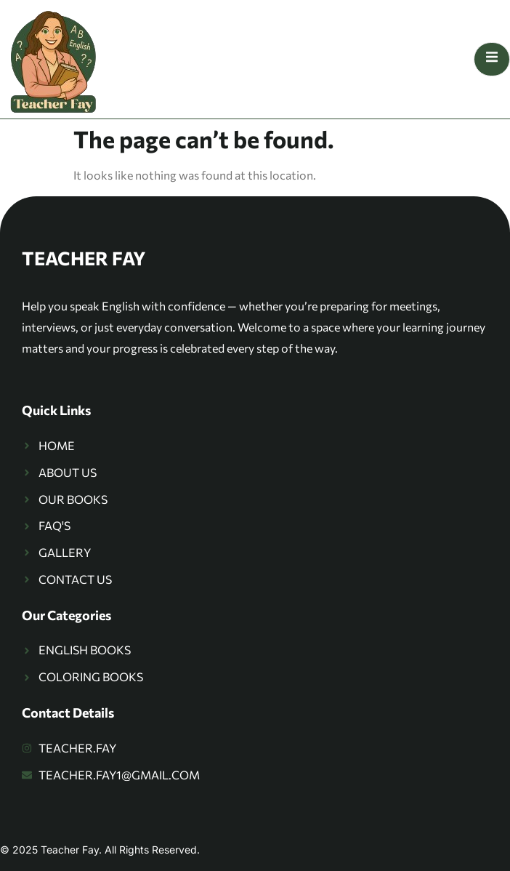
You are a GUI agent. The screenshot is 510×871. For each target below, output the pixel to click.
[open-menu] (492, 59)
